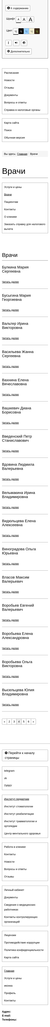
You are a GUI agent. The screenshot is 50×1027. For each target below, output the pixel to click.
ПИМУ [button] (8, 785)
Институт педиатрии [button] (16, 799)
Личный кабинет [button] (14, 889)
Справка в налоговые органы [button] (22, 109)
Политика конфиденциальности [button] (23, 950)
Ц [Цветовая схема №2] (21, 31)
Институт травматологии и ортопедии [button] (20, 823)
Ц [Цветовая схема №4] (32, 31)
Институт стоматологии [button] (18, 806)
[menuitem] (25, 72)
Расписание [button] (11, 72)
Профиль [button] (10, 993)
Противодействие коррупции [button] (22, 942)
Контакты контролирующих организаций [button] (20, 919)
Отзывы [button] (9, 87)
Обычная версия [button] (14, 137)
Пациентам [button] (11, 201)
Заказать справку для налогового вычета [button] (24, 226)
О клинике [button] (10, 216)
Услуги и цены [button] (13, 187)
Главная (22, 153)
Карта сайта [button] (11, 122)
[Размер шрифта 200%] (30, 19)
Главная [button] (9, 970)
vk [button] (5, 778)
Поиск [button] (7, 130)
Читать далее (10, 281)
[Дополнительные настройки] (24, 43)
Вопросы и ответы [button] (15, 102)
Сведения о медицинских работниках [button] (19, 907)
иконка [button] (8, 985)
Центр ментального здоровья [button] (22, 833)
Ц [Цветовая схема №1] (15, 32)
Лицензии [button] (10, 935)
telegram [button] (9, 770)
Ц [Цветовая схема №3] (26, 31)
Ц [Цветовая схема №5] (37, 31)
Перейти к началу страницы (20, 755)
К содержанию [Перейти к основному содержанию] (17, 8)
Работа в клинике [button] (15, 846)
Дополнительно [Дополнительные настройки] (18, 51)
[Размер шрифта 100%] (18, 19)
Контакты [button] (10, 209)
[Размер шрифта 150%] (24, 19)
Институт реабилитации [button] (19, 813)
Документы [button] (11, 95)
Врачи (34, 153)
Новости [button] (9, 80)
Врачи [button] (8, 194)
